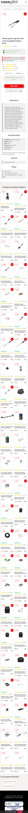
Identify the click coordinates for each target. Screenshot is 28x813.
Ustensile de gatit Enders (19, 9)
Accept (20, 811)
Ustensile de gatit (7, 9)
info (12, 210)
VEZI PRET (14, 86)
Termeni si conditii (11, 796)
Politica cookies (18, 797)
